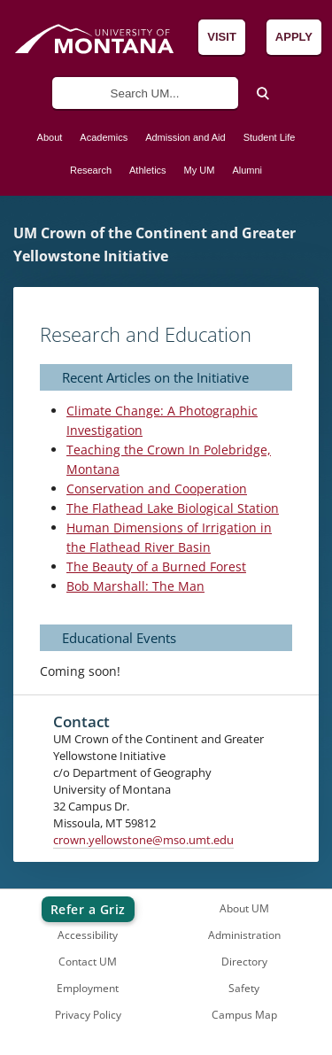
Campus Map (244, 1014)
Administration (244, 935)
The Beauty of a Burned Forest (156, 566)
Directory (244, 961)
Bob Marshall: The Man (135, 586)
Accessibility (88, 935)
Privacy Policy (88, 1014)
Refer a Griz (88, 909)
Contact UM (87, 961)
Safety (243, 988)
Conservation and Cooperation (156, 488)
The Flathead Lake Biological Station (172, 508)
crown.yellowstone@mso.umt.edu (143, 840)
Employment (88, 988)
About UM (244, 908)
